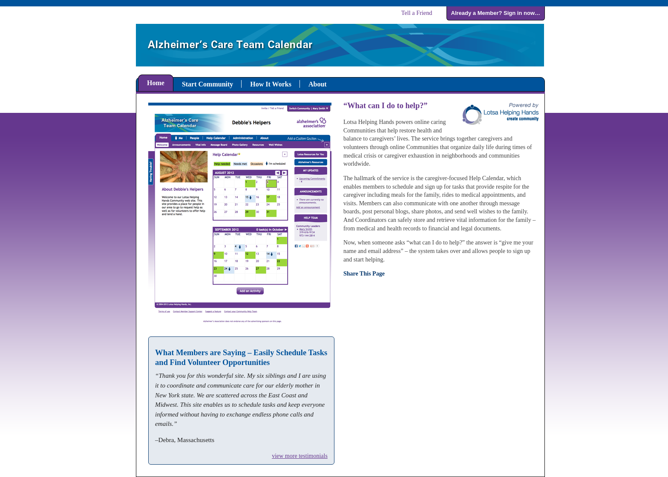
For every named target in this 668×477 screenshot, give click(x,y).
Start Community (207, 84)
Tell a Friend (416, 12)
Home (155, 82)
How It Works (270, 84)
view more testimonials (300, 456)
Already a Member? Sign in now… (495, 13)
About (317, 84)
